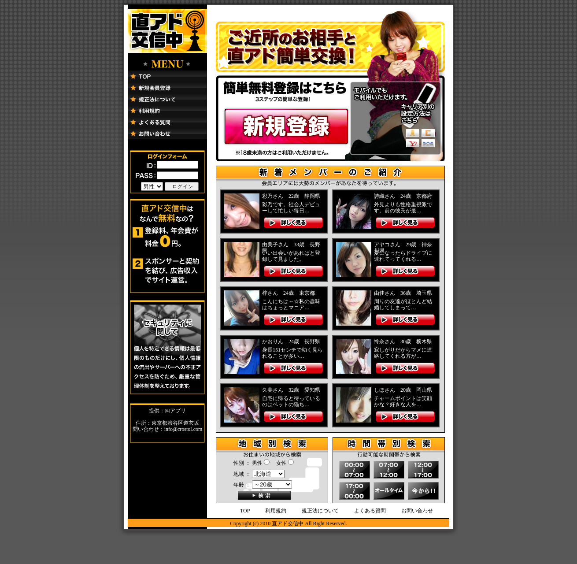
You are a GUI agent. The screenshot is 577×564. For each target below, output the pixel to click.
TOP (245, 511)
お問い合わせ (417, 511)
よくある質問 (370, 511)
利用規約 (275, 511)
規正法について (320, 511)
